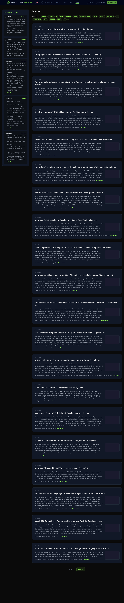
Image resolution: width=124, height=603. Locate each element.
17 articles (23, 98)
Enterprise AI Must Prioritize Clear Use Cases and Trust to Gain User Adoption (16, 137)
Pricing (65, 2)
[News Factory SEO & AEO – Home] (20, 2)
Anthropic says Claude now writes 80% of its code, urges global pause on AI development (16, 81)
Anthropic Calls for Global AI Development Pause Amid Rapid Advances (16, 70)
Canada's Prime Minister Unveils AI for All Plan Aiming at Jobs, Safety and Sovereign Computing (16, 112)
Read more (81, 42)
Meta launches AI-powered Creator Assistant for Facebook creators (16, 107)
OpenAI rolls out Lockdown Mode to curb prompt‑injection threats (16, 20)
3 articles (23, 17)
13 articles (23, 61)
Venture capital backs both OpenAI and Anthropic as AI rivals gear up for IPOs (16, 65)
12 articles (23, 133)
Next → (80, 569)
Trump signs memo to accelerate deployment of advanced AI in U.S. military (16, 25)
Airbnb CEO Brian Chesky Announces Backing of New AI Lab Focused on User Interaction (16, 47)
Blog (71, 2)
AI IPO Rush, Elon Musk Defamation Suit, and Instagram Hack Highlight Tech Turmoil (16, 103)
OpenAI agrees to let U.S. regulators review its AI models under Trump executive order (15, 76)
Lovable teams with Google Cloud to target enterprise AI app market (16, 153)
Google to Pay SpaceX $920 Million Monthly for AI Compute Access (16, 43)
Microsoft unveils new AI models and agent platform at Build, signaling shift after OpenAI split (16, 148)
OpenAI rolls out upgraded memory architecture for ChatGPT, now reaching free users (16, 123)
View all (9, 92)
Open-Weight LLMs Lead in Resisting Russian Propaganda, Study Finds (15, 117)
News (77, 2)
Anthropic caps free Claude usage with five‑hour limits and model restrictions (16, 142)
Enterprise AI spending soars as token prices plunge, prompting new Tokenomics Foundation (15, 53)
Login (89, 2)
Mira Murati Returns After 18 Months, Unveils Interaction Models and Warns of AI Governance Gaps (15, 88)
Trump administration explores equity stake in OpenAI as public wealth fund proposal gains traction (16, 31)
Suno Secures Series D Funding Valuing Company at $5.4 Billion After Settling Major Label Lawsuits (16, 157)
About (58, 2)
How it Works (49, 2)
